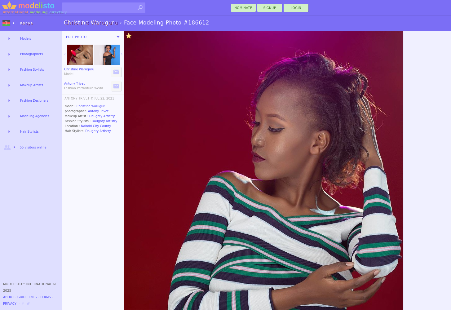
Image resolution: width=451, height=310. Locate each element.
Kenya (26, 23)
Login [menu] (296, 8)
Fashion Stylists (32, 69)
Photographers (31, 54)
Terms (45, 297)
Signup (269, 8)
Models (25, 38)
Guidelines (27, 297)
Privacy (9, 303)
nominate (243, 8)
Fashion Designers (34, 100)
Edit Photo (76, 37)
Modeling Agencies (34, 116)
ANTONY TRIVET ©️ (79, 98)
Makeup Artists (31, 85)
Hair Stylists (29, 131)
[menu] (118, 37)
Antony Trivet (98, 111)
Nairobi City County (96, 126)
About (8, 297)
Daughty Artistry (102, 116)
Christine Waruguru (92, 106)
